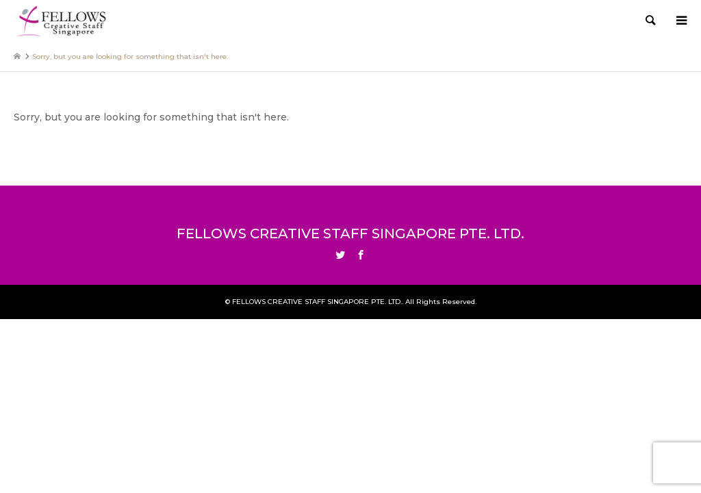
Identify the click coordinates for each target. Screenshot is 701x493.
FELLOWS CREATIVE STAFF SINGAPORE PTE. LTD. (350, 233)
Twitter (340, 255)
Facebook (361, 255)
